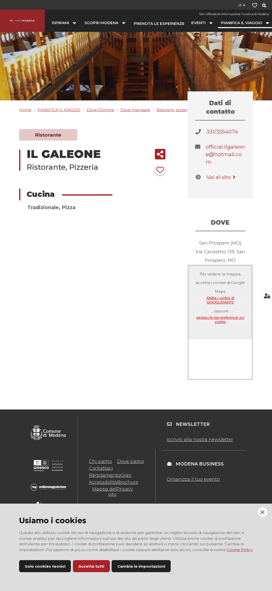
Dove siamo (130, 461)
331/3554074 (222, 132)
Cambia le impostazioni (141, 566)
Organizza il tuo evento (193, 479)
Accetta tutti (91, 566)
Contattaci (101, 468)
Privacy (124, 489)
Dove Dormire (100, 110)
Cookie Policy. (240, 549)
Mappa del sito (104, 491)
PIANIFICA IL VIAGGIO (59, 110)
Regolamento (104, 475)
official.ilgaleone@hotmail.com (225, 154)
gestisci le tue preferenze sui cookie (220, 319)
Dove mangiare (135, 110)
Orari (125, 475)
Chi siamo (100, 461)
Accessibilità (103, 482)
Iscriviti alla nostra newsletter (200, 439)
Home (25, 110)
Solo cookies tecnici (45, 566)
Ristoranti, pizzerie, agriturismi (184, 110)
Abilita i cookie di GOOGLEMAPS (220, 300)
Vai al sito (221, 177)
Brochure (127, 482)
